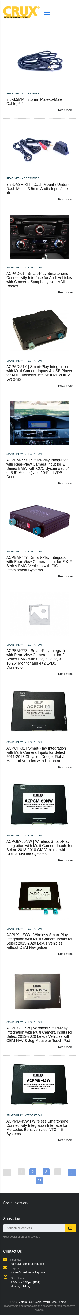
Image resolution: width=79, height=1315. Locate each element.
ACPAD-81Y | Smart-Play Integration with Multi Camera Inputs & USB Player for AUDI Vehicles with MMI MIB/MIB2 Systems (39, 373)
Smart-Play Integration (24, 267)
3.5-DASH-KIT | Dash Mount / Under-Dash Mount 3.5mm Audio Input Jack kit (37, 188)
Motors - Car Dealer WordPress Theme (42, 1301)
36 (40, 1181)
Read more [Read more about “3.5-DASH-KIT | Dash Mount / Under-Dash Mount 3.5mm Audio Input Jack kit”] (65, 199)
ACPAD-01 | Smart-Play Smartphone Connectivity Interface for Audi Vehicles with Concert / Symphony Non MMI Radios (39, 279)
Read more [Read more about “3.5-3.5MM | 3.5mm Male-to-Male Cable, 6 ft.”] (65, 110)
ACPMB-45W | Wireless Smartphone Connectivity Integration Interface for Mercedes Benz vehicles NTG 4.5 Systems (37, 1127)
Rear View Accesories (22, 93)
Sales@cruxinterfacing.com (27, 1263)
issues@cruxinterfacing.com (28, 1272)
